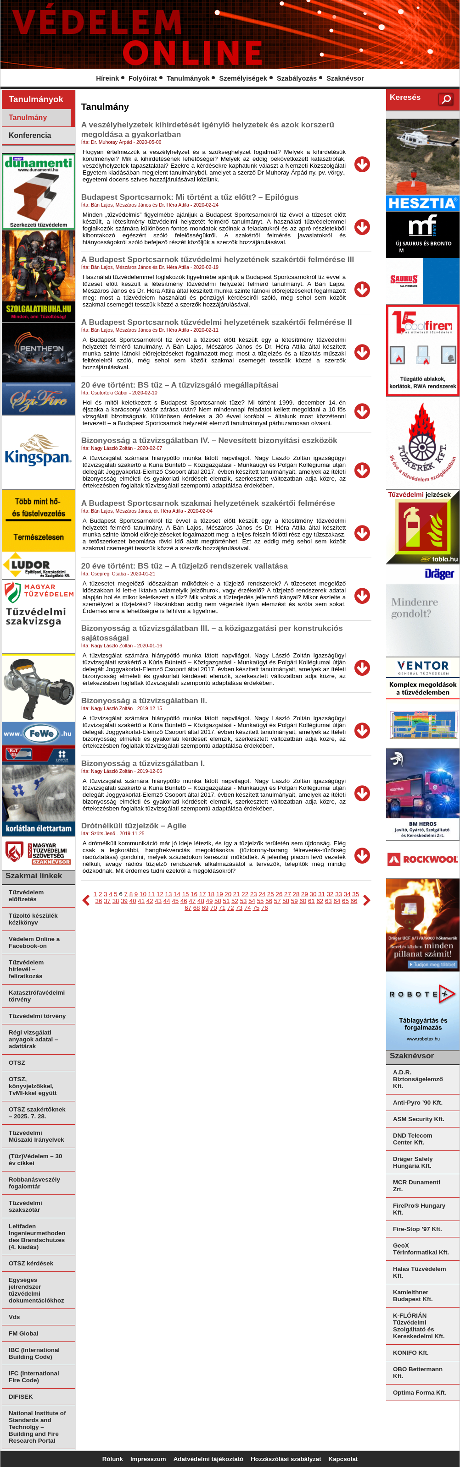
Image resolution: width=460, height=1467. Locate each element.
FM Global (23, 1333)
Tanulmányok (188, 78)
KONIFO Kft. (411, 1352)
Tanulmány (28, 117)
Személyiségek (243, 78)
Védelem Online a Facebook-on (34, 942)
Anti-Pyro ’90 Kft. (418, 1102)
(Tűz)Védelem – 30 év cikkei (35, 1159)
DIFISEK (21, 1396)
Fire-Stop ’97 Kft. (417, 1229)
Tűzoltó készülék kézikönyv (33, 919)
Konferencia (30, 135)
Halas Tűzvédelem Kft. (419, 1272)
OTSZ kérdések (31, 1263)
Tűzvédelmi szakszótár (25, 1206)
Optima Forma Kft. (419, 1392)
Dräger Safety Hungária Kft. (413, 1162)
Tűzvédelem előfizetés (26, 896)
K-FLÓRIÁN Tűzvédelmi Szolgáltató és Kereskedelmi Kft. (419, 1326)
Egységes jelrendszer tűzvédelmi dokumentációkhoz (36, 1290)
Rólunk (112, 1459)
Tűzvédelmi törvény (37, 1016)
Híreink (107, 78)
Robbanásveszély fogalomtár (34, 1183)
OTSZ (17, 1062)
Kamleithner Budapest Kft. (413, 1296)
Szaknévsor (345, 78)
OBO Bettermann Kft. (418, 1372)
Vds (14, 1317)
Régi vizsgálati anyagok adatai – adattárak (33, 1039)
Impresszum (148, 1459)
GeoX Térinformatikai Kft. (421, 1249)
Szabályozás (297, 78)
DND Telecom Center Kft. (412, 1139)
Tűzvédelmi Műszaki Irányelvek (36, 1136)
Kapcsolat (343, 1459)
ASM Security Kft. (418, 1119)
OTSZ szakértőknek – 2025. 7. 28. (37, 1113)
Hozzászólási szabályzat (286, 1459)
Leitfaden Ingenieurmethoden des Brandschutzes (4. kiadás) (37, 1236)
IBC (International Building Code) (34, 1353)
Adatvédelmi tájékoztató (209, 1459)
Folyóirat (143, 78)
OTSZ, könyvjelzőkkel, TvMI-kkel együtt (32, 1086)
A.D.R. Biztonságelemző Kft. (418, 1079)
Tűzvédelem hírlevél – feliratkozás (26, 969)
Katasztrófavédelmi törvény (37, 996)
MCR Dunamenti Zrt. (416, 1186)
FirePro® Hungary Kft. (419, 1209)
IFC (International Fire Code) (34, 1377)
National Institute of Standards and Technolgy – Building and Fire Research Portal (37, 1427)
